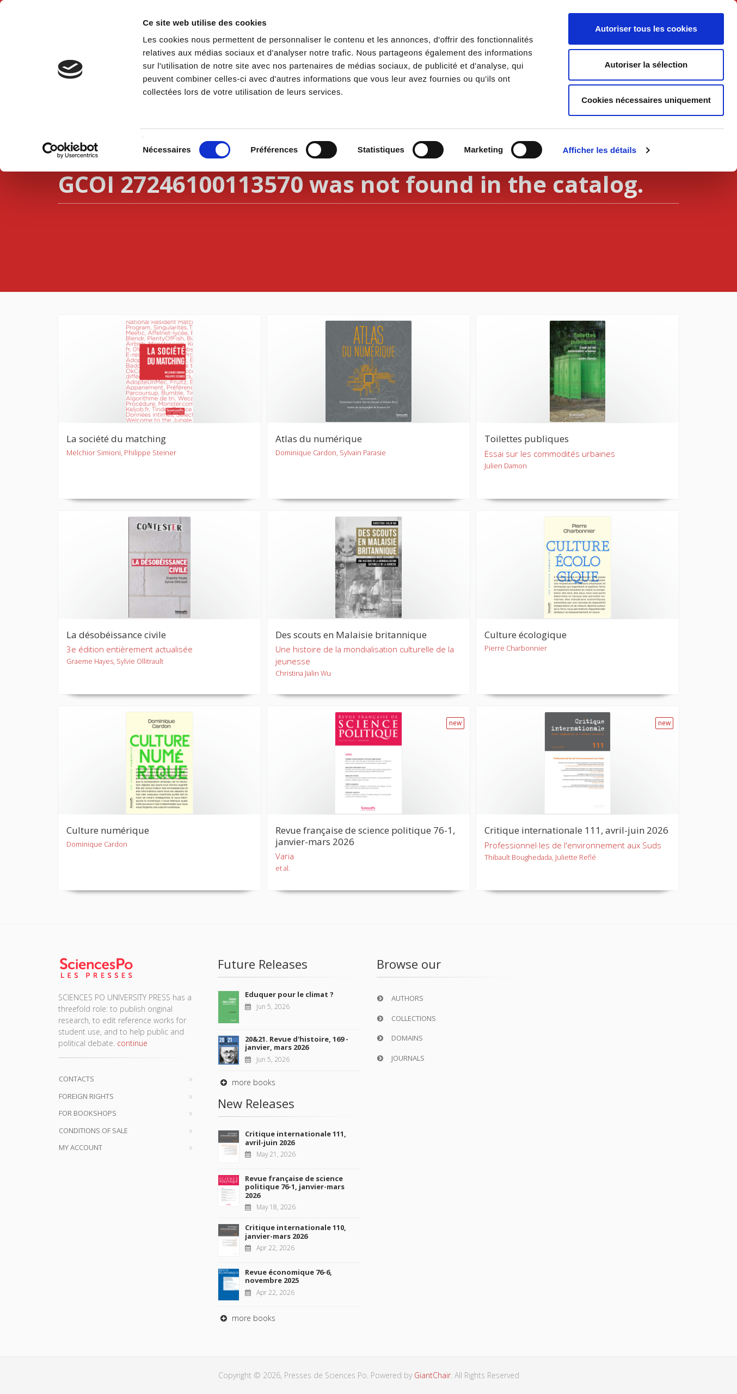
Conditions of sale (93, 1130)
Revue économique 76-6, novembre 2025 (288, 1276)
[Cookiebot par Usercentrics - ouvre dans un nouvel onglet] (70, 150)
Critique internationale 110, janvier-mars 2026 (295, 1231)
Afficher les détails (599, 150)
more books (246, 1082)
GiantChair (432, 1375)
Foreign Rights (86, 1096)
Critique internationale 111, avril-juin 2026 (295, 1138)
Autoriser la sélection (646, 64)
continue (132, 1043)
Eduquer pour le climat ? (289, 994)
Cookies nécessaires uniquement (646, 100)
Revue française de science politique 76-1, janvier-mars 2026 (295, 1186)
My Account (80, 1147)
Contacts (76, 1079)
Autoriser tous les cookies (646, 28)
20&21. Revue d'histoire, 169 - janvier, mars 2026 (296, 1043)
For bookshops (87, 1113)
